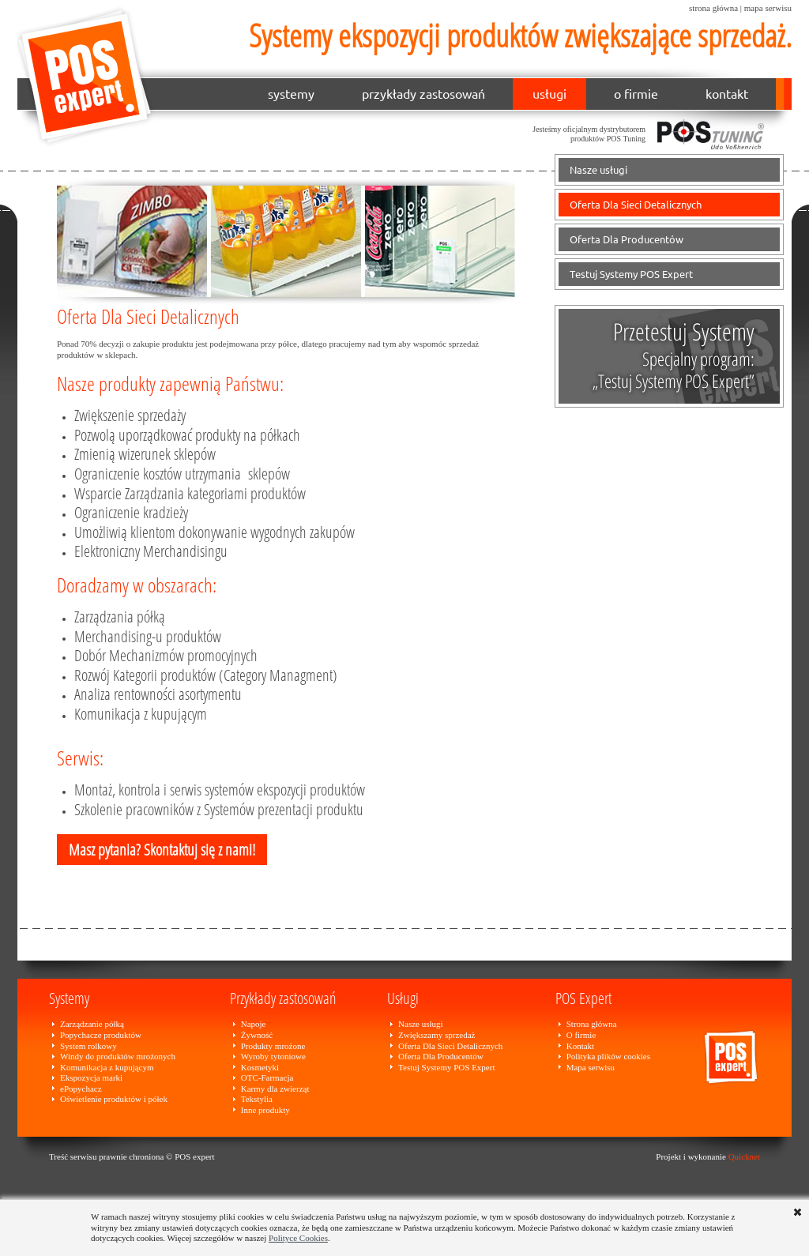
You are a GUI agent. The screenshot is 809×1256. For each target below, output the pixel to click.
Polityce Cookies (298, 1238)
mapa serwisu (768, 8)
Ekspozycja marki (91, 1077)
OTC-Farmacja (267, 1077)
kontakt (727, 94)
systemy (291, 94)
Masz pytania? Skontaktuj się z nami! (162, 849)
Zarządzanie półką (92, 1023)
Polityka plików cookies (608, 1056)
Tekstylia (257, 1099)
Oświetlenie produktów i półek (113, 1099)
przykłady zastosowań (423, 94)
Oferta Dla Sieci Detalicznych (636, 204)
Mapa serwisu (590, 1067)
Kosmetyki (260, 1067)
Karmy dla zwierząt (275, 1088)
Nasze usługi (598, 169)
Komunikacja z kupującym (107, 1067)
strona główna (713, 8)
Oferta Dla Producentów (626, 239)
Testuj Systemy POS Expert (631, 274)
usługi (549, 94)
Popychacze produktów (100, 1035)
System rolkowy (88, 1046)
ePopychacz (81, 1088)
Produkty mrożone (273, 1046)
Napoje (253, 1023)
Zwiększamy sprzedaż (436, 1035)
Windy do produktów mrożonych (117, 1056)
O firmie (581, 1035)
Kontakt (580, 1046)
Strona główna (591, 1023)
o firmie (636, 94)
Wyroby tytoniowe (273, 1056)
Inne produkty (265, 1110)
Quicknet (744, 1156)
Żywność (257, 1035)
